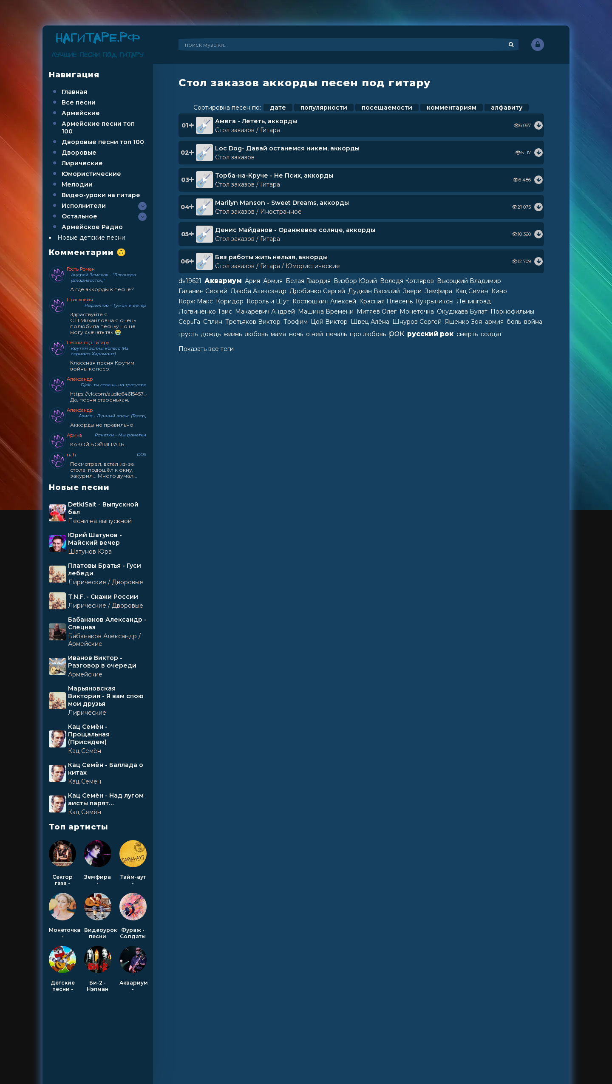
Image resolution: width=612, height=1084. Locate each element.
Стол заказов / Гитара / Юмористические (277, 266)
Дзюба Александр (258, 291)
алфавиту (506, 107)
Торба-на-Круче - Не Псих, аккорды (274, 175)
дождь (211, 334)
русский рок (430, 334)
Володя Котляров (407, 281)
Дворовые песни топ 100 (103, 142)
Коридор (230, 301)
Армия (273, 281)
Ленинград (473, 301)
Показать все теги (206, 349)
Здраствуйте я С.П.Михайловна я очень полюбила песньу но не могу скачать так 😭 (103, 323)
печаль (336, 334)
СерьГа (189, 321)
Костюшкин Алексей (324, 301)
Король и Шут (267, 301)
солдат (491, 334)
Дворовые (79, 152)
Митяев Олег (377, 311)
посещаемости (387, 107)
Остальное (79, 216)
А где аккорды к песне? (102, 289)
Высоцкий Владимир (469, 281)
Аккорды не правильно (101, 425)
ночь (296, 334)
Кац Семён (471, 291)
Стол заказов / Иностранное (258, 211)
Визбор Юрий (355, 281)
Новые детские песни (91, 237)
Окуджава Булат (462, 311)
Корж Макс (195, 301)
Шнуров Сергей (417, 321)
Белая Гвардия (308, 281)
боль (514, 321)
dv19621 (189, 281)
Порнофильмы (512, 311)
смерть (467, 334)
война (533, 321)
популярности (323, 107)
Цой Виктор (329, 321)
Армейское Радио (92, 227)
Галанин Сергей (202, 291)
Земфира (438, 291)
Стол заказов (235, 157)
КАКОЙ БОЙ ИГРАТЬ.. (98, 444)
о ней (314, 334)
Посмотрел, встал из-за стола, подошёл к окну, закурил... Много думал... (103, 470)
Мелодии (77, 184)
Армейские (81, 113)
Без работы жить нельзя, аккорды (271, 257)
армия (494, 321)
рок (396, 333)
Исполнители (84, 205)
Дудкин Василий (374, 291)
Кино (499, 291)
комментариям (451, 107)
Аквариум (223, 281)
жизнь (233, 334)
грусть (188, 334)
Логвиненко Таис (205, 311)
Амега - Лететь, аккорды (256, 121)
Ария (252, 281)
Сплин (212, 321)
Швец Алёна (370, 321)
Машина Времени (326, 311)
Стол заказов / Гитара (247, 130)
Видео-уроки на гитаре (101, 195)
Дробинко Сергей (317, 291)
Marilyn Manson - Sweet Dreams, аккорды (282, 203)
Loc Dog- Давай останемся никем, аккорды (287, 148)
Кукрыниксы (434, 301)
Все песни (79, 102)
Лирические (82, 163)
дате (278, 107)
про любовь (368, 334)
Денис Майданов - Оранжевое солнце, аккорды (295, 230)
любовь (256, 334)
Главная (74, 92)
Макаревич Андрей (265, 311)
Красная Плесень (386, 301)
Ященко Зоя (463, 321)
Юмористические (91, 174)
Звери (412, 291)
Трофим (295, 321)
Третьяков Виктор (252, 321)
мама (278, 334)
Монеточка (417, 311)
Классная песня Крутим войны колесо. (102, 365)
